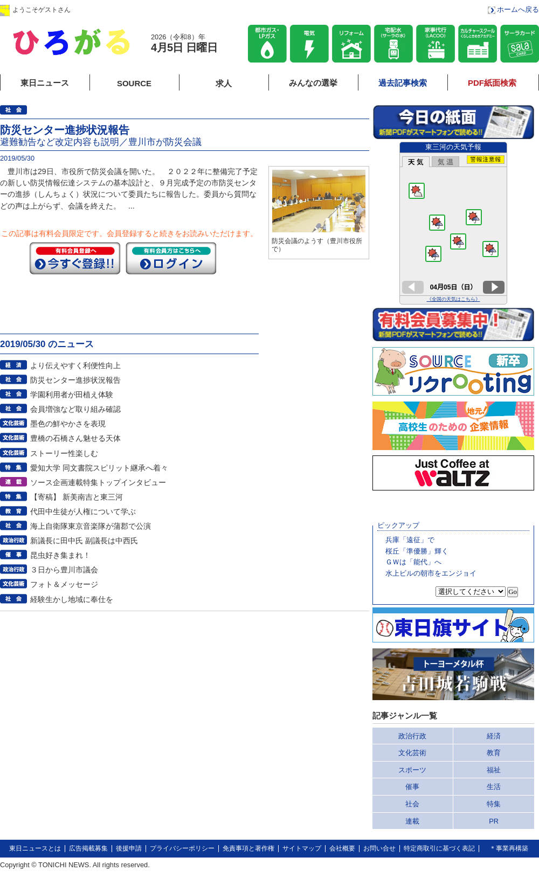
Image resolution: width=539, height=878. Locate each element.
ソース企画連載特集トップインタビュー (98, 482)
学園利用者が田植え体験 (71, 394)
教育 (494, 753)
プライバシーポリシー (182, 848)
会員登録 (177, 9)
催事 (412, 787)
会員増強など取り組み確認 (75, 409)
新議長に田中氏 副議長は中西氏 (84, 540)
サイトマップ (301, 848)
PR (494, 821)
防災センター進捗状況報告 (75, 380)
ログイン (109, 9)
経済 (494, 736)
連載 (412, 821)
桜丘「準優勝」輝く (416, 551)
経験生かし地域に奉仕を (71, 599)
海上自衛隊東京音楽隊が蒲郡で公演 (90, 526)
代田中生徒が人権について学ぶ (83, 511)
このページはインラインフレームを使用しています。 (453, 223)
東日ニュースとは (35, 848)
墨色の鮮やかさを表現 (68, 423)
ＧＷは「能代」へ (413, 562)
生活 (494, 787)
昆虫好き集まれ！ (60, 555)
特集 (494, 804)
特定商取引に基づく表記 (439, 848)
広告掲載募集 (88, 848)
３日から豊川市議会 (64, 569)
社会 (412, 804)
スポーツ (412, 770)
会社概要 (342, 848)
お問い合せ (379, 848)
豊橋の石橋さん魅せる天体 (75, 438)
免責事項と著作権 (248, 848)
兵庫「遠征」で (409, 540)
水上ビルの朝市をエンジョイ (430, 573)
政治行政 (412, 736)
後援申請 (129, 848)
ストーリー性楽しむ (64, 453)
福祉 (494, 770)
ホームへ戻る (518, 9)
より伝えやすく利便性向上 (75, 365)
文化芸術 (412, 753)
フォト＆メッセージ (64, 584)
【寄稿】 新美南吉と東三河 (76, 497)
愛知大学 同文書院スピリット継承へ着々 (99, 468)
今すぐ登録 (75, 258)
